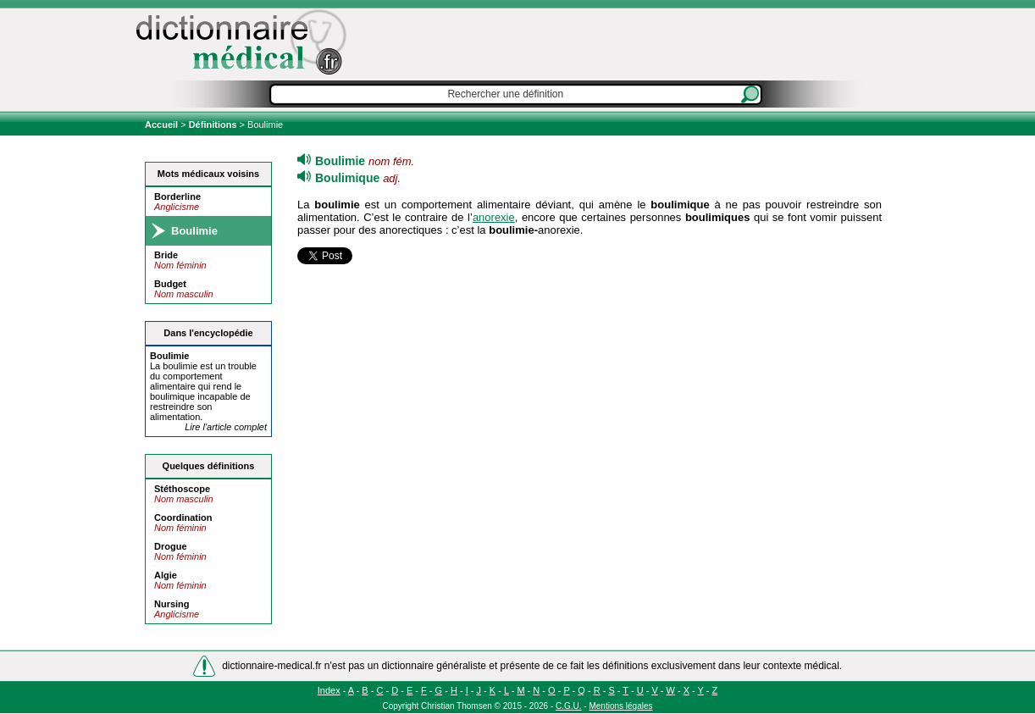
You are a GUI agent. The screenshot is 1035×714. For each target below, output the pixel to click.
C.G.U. (569, 706)
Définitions (213, 124)
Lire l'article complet (226, 427)
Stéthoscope (182, 489)
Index (329, 690)
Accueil (162, 124)
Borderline (177, 196)
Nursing (172, 604)
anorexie (494, 217)
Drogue (170, 546)
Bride (166, 255)
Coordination (183, 517)
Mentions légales (620, 706)
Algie (165, 575)
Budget (170, 284)
